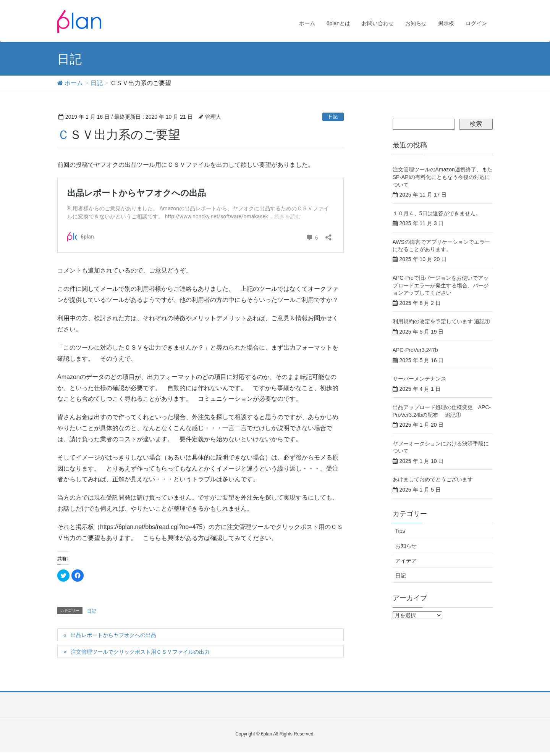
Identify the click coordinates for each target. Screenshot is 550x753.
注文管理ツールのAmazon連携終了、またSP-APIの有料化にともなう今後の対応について (442, 176)
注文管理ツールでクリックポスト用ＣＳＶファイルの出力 (140, 652)
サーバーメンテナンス (419, 379)
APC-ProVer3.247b (415, 350)
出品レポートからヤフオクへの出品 (113, 635)
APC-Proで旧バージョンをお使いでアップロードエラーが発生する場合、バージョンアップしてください (441, 285)
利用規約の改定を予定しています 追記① (441, 321)
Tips (400, 531)
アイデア (406, 561)
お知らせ (406, 546)
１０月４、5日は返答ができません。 (437, 213)
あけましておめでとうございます (433, 479)
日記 (333, 116)
